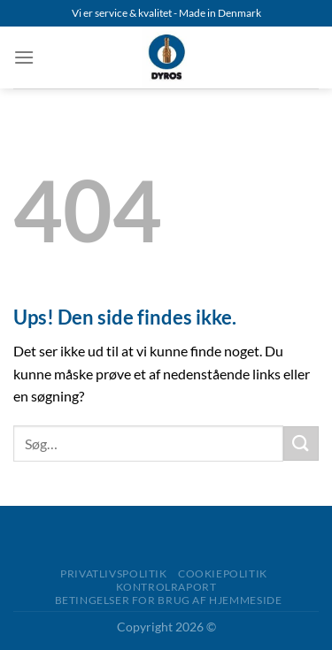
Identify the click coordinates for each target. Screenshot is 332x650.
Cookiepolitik (222, 573)
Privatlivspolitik (113, 573)
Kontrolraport (166, 586)
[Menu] (24, 57)
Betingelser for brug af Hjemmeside (168, 600)
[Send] (301, 443)
